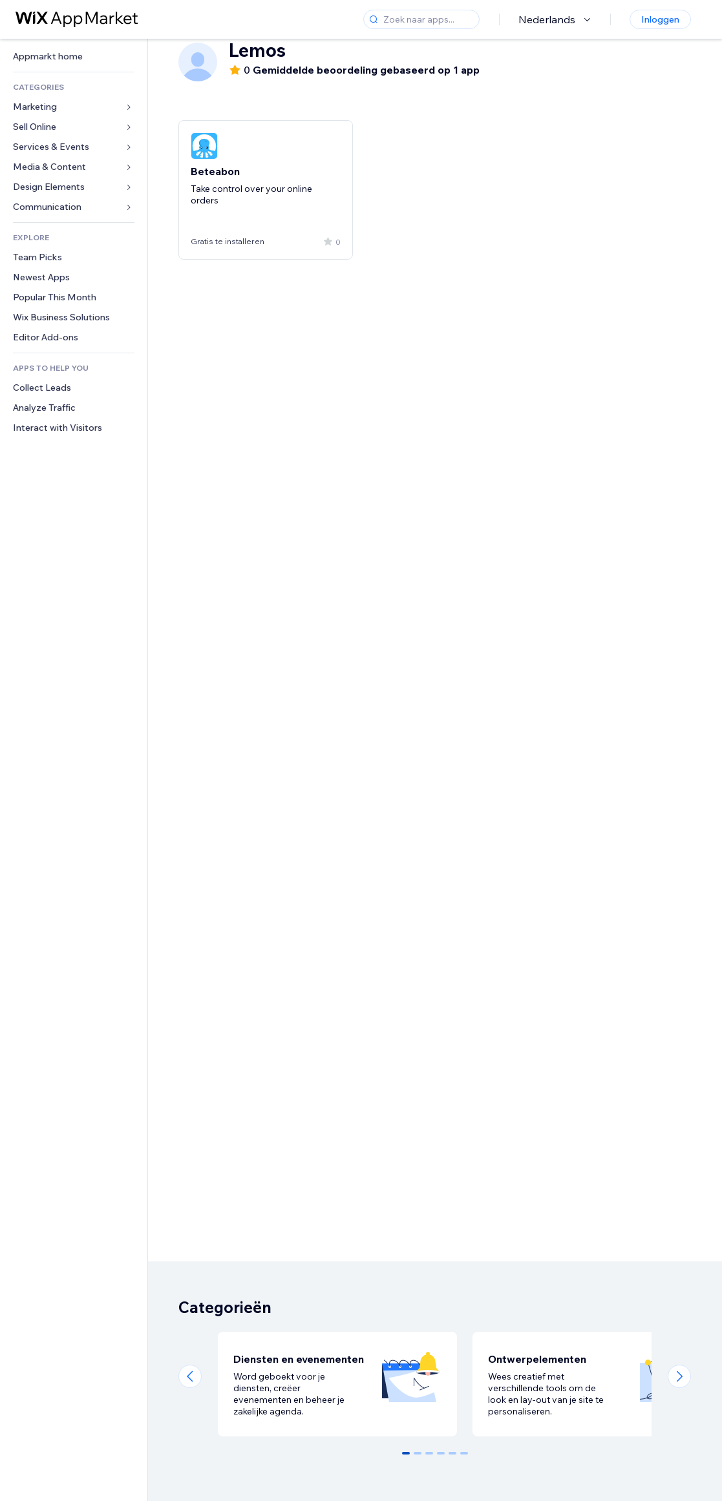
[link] (73, 57)
